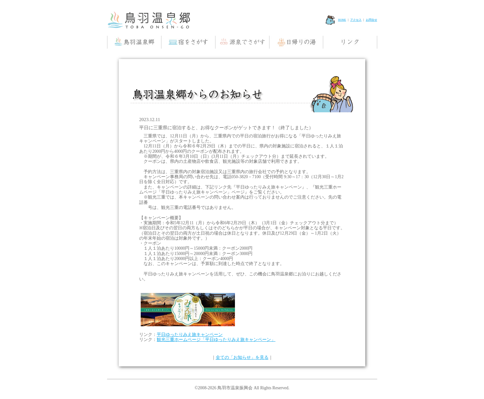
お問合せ (371, 19)
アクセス (356, 19)
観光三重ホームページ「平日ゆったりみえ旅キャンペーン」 (216, 339)
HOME (335, 19)
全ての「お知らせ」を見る (242, 357)
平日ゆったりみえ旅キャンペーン (190, 334)
